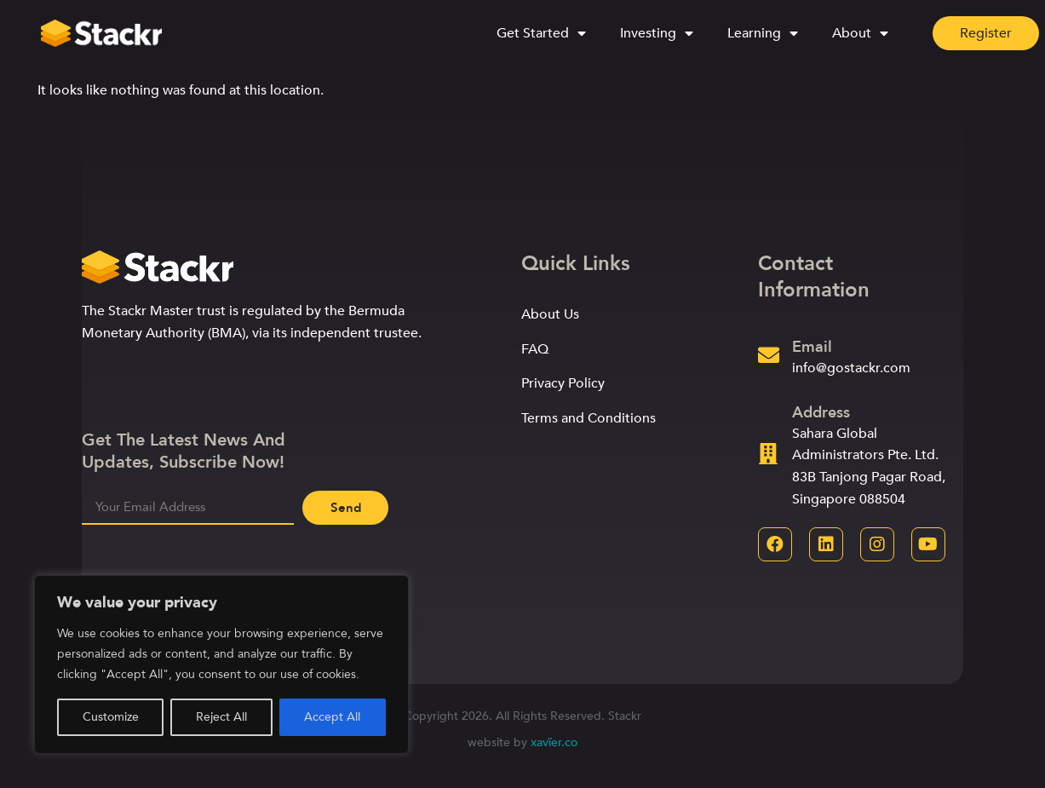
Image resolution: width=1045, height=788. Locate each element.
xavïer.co (554, 742)
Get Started (541, 32)
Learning (762, 32)
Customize (111, 717)
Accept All (332, 717)
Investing (656, 32)
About (860, 32)
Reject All (221, 717)
